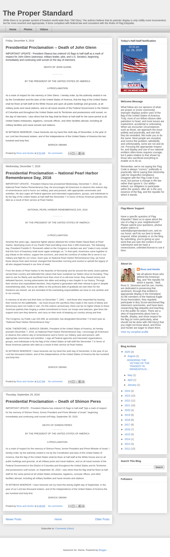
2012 (128, 448)
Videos (44, 29)
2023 (128, 395)
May (130, 375)
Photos (28, 29)
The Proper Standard (38, 13)
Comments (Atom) (64, 528)
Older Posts (102, 519)
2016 (128, 429)
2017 (128, 424)
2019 (128, 415)
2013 (128, 443)
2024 (128, 390)
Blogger (102, 550)
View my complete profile (134, 331)
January (132, 384)
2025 (128, 351)
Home (12, 29)
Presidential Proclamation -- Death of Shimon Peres (53, 401)
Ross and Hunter (150, 269)
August (132, 356)
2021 (128, 405)
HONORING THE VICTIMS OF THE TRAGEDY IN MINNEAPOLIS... (138, 364)
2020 (128, 410)
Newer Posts (13, 519)
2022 (128, 400)
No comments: (56, 153)
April (130, 380)
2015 (128, 434)
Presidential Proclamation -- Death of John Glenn (51, 47)
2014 (128, 439)
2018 (128, 419)
